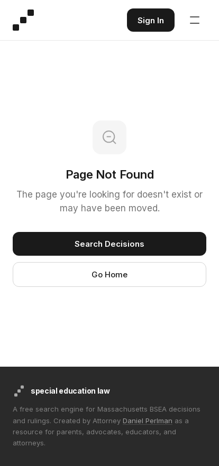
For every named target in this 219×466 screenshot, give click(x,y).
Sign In (151, 20)
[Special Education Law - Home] (23, 20)
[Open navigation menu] (194, 20)
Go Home (109, 274)
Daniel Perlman (147, 420)
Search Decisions (109, 244)
